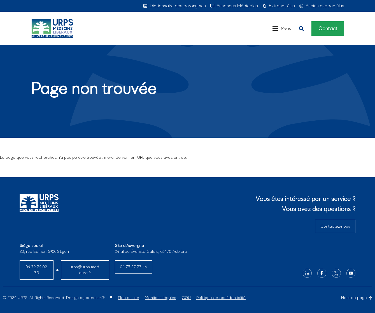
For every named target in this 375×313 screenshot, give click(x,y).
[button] (301, 28)
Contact (328, 28)
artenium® (95, 297)
